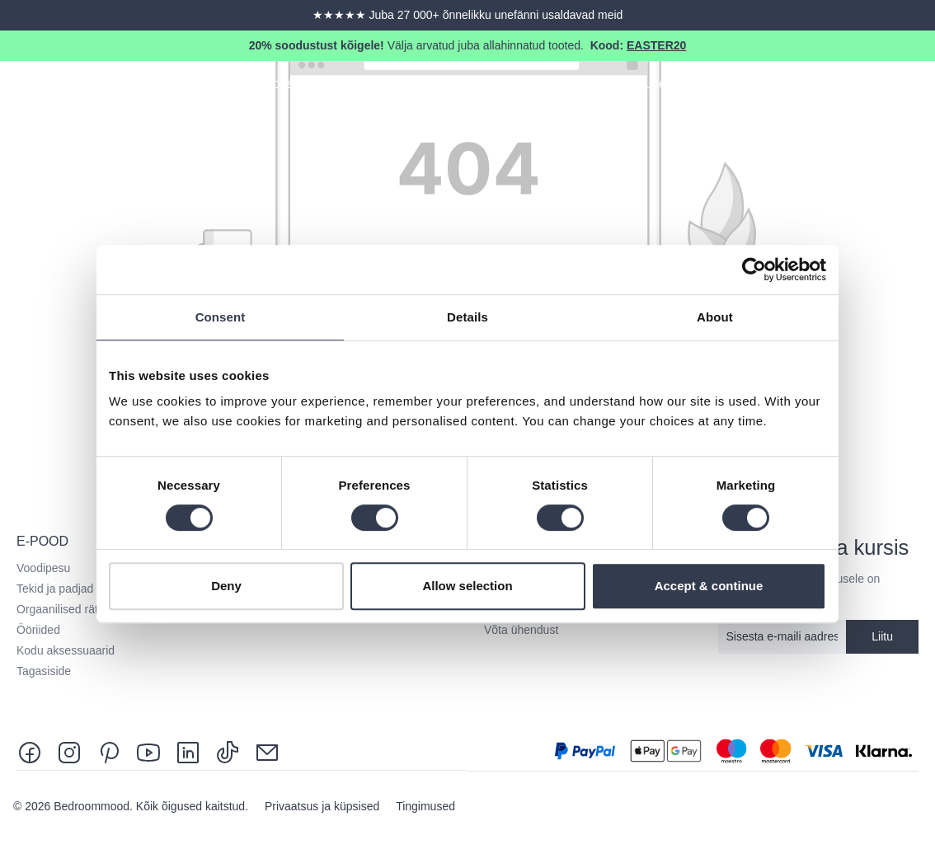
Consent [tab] (220, 317)
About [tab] (715, 317)
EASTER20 (656, 45)
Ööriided (38, 629)
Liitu (882, 636)
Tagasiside (43, 671)
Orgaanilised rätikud (68, 609)
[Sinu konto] (890, 87)
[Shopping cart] (920, 87)
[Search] (861, 87)
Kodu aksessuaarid (65, 650)
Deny (226, 586)
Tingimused (425, 806)
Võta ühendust (521, 629)
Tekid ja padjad (54, 588)
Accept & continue (709, 586)
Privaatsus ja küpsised (324, 806)
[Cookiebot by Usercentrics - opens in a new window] (754, 269)
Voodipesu (43, 568)
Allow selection (467, 586)
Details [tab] (467, 317)
